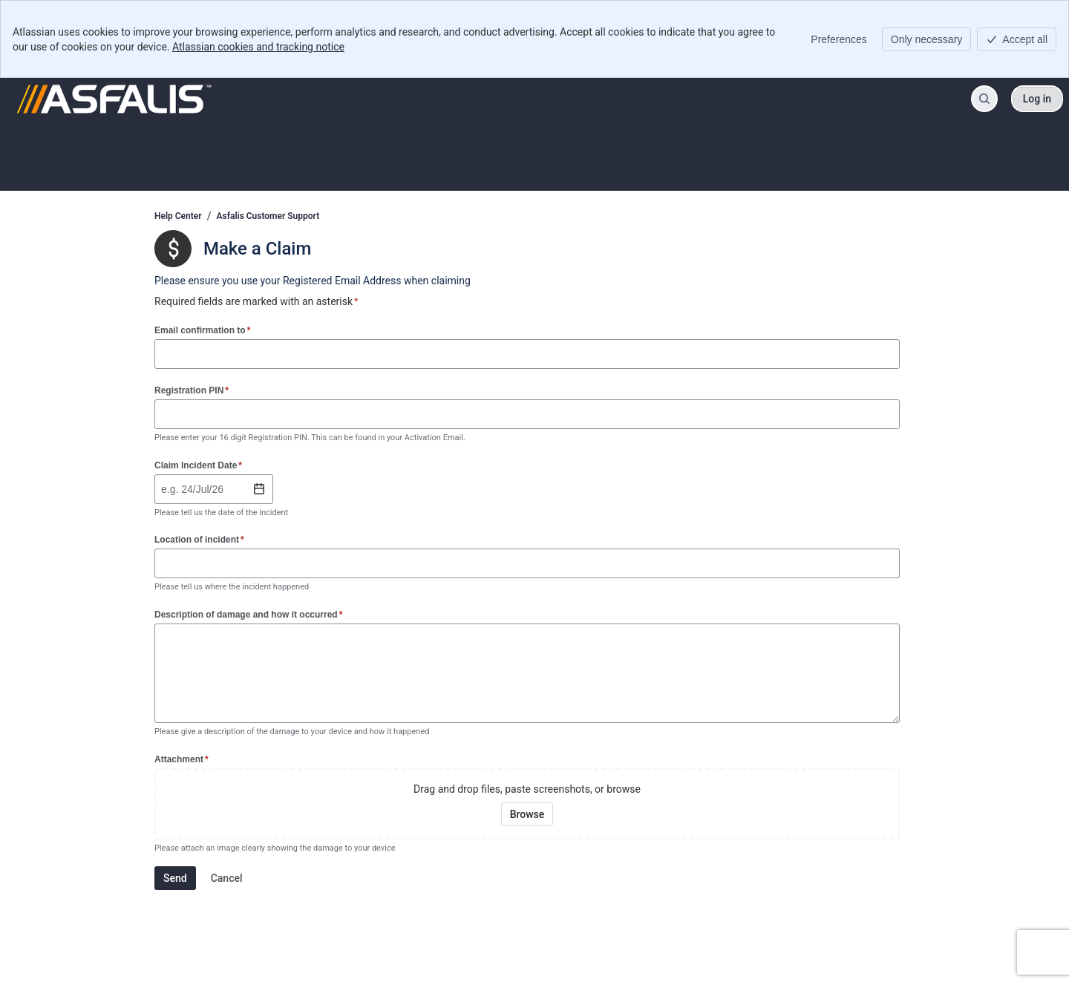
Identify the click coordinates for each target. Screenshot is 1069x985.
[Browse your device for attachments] (527, 814)
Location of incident (199, 539)
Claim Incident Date (198, 465)
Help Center (178, 216)
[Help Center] (114, 98)
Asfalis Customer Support (268, 216)
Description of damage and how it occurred (248, 614)
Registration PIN (191, 390)
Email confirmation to (202, 330)
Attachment (181, 759)
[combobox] (162, 489)
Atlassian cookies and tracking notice (258, 47)
